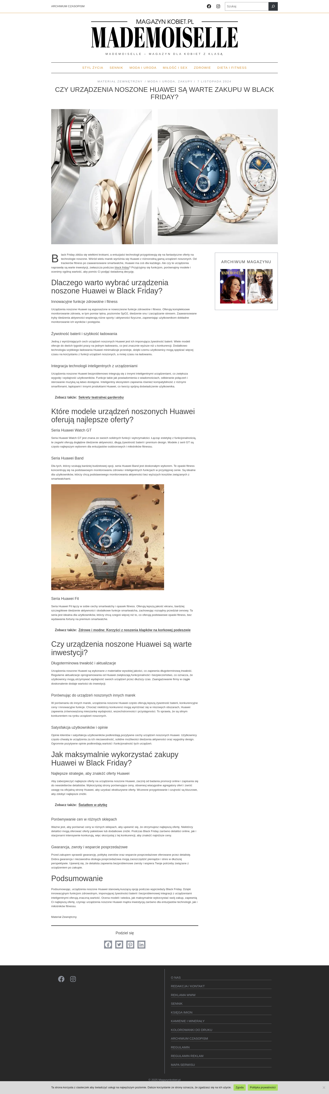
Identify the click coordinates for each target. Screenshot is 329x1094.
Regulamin (180, 1047)
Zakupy (185, 81)
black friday (122, 267)
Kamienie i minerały (188, 1021)
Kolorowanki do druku (191, 1030)
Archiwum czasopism (189, 1038)
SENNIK (177, 1003)
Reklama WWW (183, 995)
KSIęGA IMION (182, 1012)
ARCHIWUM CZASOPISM (68, 6)
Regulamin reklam (187, 1056)
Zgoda (240, 1087)
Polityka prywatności (263, 1087)
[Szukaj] (273, 6)
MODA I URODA (161, 81)
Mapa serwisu (183, 1064)
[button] (108, 945)
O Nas (176, 977)
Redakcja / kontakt (188, 986)
